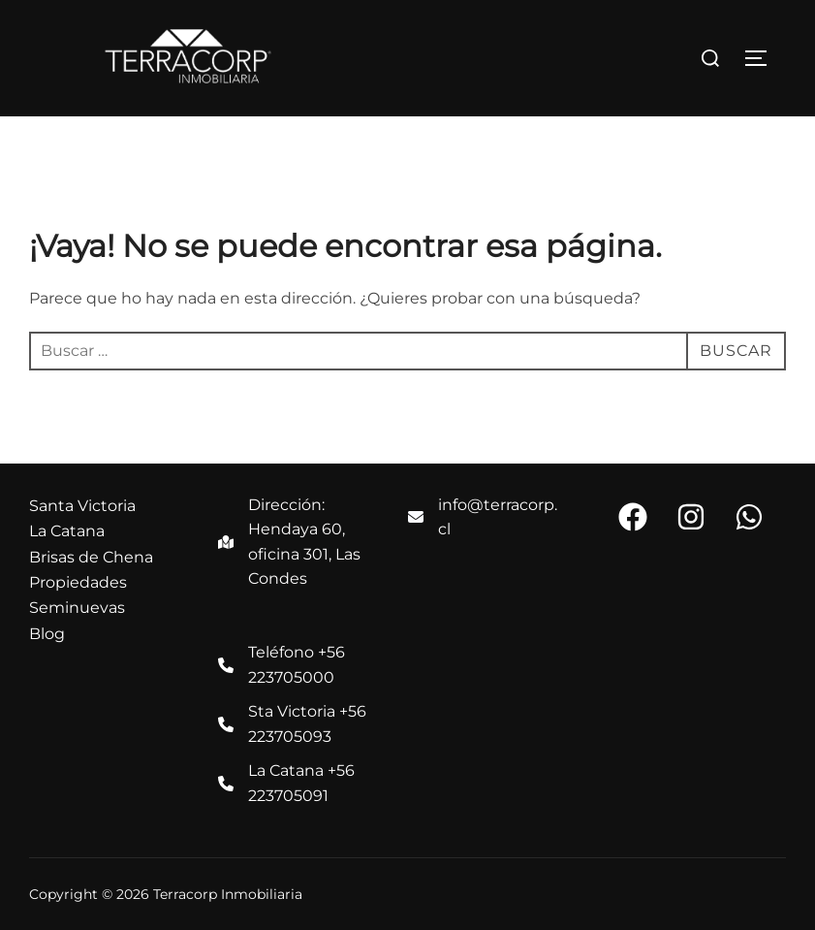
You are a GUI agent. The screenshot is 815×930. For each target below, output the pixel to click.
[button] (633, 517)
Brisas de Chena (91, 557)
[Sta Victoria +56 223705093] (293, 724)
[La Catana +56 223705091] (293, 783)
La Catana (67, 531)
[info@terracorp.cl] (483, 517)
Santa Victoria (82, 506)
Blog (47, 634)
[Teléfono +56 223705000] (293, 664)
